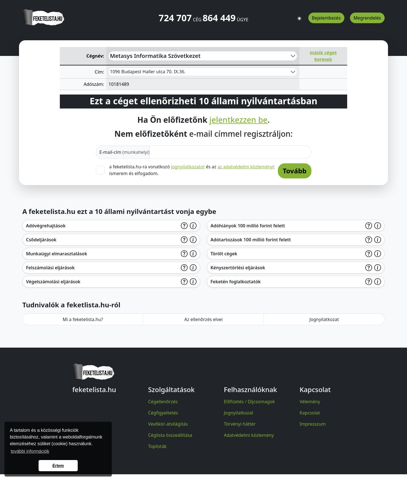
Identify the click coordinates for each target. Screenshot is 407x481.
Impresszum (313, 424)
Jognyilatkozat (324, 319)
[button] (299, 16)
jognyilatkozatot (188, 167)
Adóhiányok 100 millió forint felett (247, 226)
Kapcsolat (310, 413)
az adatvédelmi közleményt (246, 167)
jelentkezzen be (238, 120)
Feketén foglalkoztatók (235, 282)
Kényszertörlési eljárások (237, 268)
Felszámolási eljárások (50, 268)
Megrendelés (367, 18)
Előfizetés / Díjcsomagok (249, 402)
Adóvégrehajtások (46, 226)
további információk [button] (30, 451)
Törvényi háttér (240, 424)
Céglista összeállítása (170, 435)
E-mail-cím (125, 152)
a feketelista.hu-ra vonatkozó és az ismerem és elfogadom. (192, 169)
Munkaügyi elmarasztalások (56, 254)
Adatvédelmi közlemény (249, 435)
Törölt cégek (223, 254)
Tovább (294, 170)
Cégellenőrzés (163, 402)
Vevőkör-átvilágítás (168, 424)
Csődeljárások (41, 240)
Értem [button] (58, 465)
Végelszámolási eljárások (53, 282)
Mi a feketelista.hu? (83, 319)
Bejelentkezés (326, 18)
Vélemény (310, 402)
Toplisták (157, 446)
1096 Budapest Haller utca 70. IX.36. (147, 72)
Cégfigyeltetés (163, 413)
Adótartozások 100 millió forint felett (250, 240)
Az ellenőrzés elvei (203, 319)
